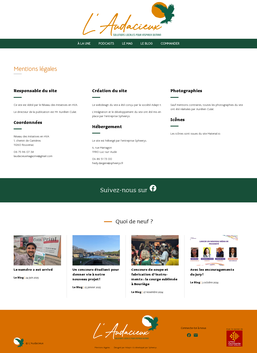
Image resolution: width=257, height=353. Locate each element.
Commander (170, 43)
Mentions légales (102, 347)
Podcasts (106, 43)
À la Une (84, 43)
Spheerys (124, 116)
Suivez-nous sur (128, 190)
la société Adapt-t (150, 105)
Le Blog (147, 43)
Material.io (214, 133)
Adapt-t (129, 347)
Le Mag (127, 43)
